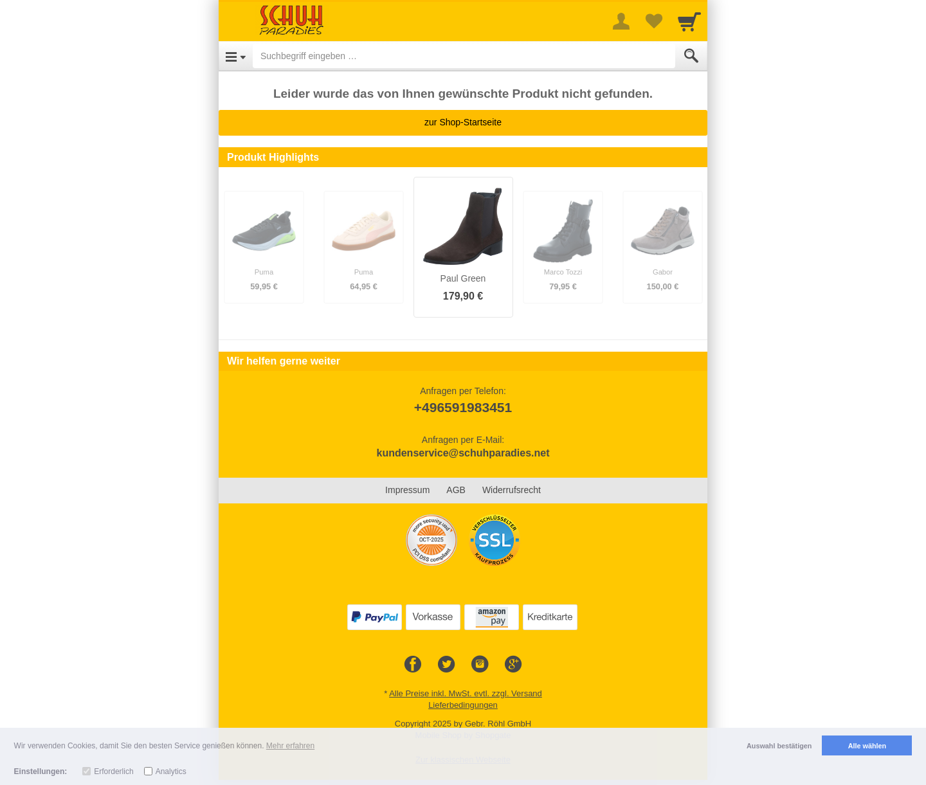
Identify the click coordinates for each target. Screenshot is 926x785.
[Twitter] (446, 664)
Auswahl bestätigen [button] (779, 746)
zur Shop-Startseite (463, 122)
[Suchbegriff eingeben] (464, 56)
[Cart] (689, 21)
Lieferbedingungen (463, 705)
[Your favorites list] (653, 21)
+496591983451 (463, 407)
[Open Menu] (236, 56)
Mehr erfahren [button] (290, 745)
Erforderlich (113, 771)
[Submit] (691, 56)
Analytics (171, 771)
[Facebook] (413, 664)
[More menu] (621, 21)
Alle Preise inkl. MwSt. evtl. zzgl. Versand (465, 693)
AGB (456, 490)
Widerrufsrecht (511, 490)
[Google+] (513, 664)
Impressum (407, 490)
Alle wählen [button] (867, 746)
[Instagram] (479, 664)
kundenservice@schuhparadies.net (462, 452)
